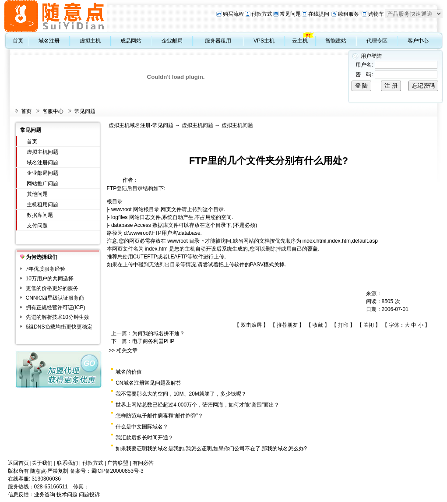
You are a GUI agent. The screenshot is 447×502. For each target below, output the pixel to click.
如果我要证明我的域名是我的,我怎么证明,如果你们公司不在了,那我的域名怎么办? (211, 448)
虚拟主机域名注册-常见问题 (141, 125)
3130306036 (46, 479)
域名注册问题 (42, 162)
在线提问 (318, 14)
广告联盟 (117, 463)
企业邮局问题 (42, 173)
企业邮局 (172, 41)
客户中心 (418, 41)
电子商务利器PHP (153, 341)
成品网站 (130, 41)
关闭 (368, 325)
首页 (18, 41)
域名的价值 (129, 372)
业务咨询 (44, 494)
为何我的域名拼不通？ (158, 333)
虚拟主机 (90, 41)
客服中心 (52, 111)
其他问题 (37, 194)
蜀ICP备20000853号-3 (117, 471)
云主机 (300, 41)
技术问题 (66, 494)
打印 (343, 325)
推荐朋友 (287, 325)
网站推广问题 (42, 183)
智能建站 (335, 41)
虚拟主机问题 (42, 152)
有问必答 (143, 463)
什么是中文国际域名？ (142, 427)
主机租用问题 (42, 205)
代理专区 (376, 41)
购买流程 (233, 14)
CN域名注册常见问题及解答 (148, 383)
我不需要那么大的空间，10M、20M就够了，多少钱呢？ (181, 394)
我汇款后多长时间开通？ (144, 438)
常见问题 (290, 14)
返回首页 (18, 463)
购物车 (376, 14)
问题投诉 (89, 494)
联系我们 (67, 463)
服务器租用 (218, 41)
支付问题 (37, 226)
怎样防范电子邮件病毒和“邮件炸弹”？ (159, 416)
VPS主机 (264, 41)
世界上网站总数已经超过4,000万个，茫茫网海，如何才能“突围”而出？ (197, 405)
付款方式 (261, 14)
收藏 (318, 325)
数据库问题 (40, 215)
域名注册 (49, 41)
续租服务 (348, 14)
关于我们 (42, 463)
